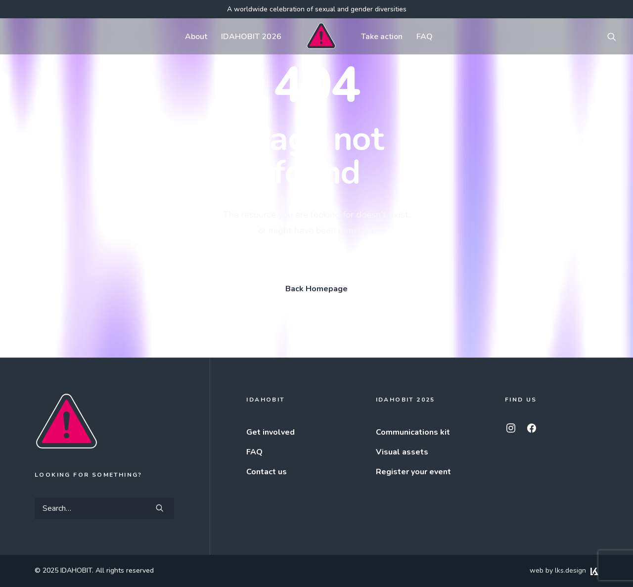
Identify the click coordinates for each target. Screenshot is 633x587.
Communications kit (413, 432)
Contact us (266, 471)
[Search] (104, 508)
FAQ (420, 36)
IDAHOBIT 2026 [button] (246, 36)
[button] (611, 36)
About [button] (191, 36)
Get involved (270, 432)
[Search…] (104, 508)
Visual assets (402, 452)
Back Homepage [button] (316, 288)
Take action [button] (377, 36)
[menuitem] (191, 36)
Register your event (413, 471)
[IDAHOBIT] (316, 36)
